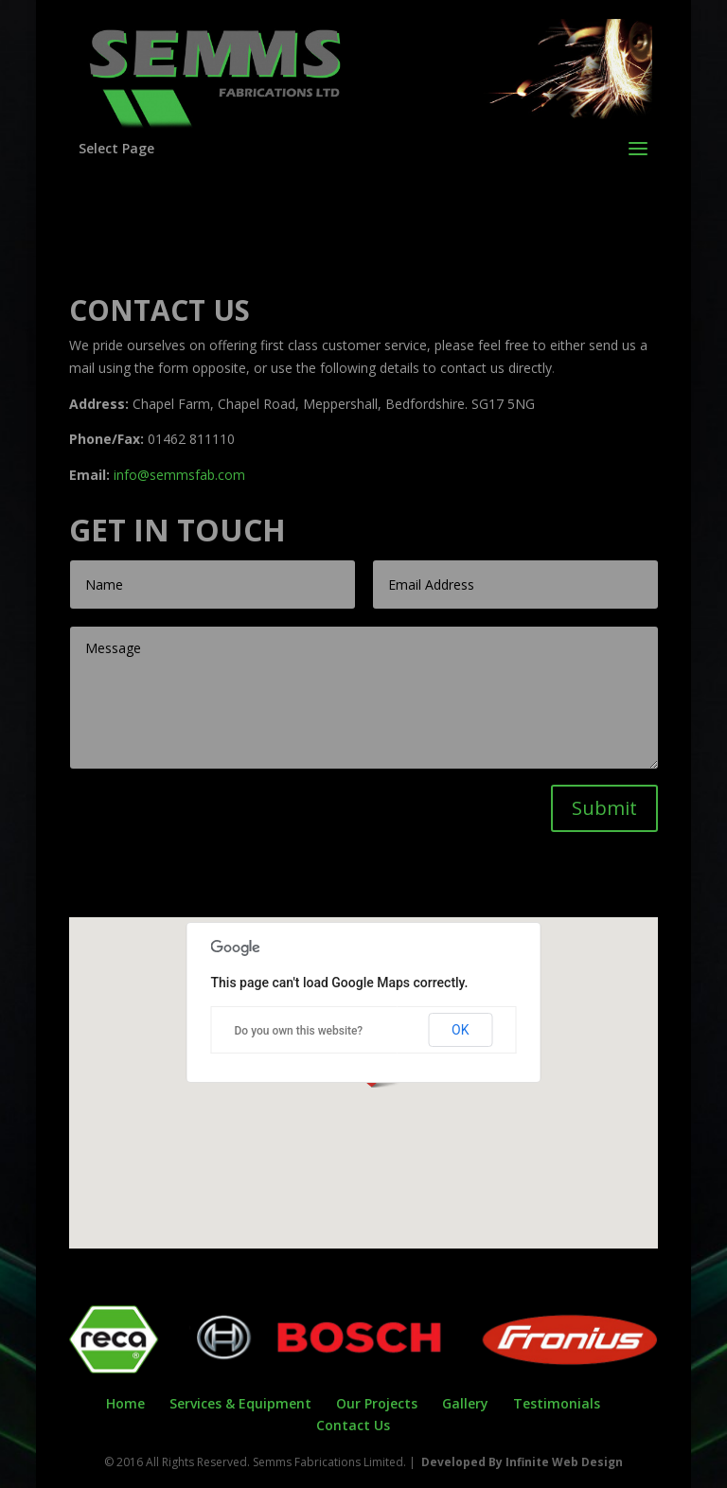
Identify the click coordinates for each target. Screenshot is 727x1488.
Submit (604, 808)
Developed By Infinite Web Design (522, 1462)
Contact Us (353, 1425)
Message (364, 698)
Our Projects (376, 1403)
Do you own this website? (299, 1030)
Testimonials (556, 1403)
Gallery (465, 1403)
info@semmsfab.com (179, 475)
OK (460, 1029)
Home (125, 1403)
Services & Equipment (240, 1403)
